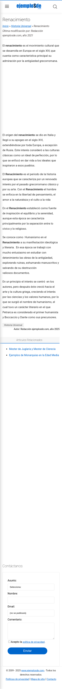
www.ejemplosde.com (33, 673)
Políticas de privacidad (17, 681)
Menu (7, 6)
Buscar (55, 7)
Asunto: (12, 580)
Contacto (51, 681)
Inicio (5, 26)
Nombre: (13, 593)
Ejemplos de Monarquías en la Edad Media (34, 355)
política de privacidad (33, 644)
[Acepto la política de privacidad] (9, 644)
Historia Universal (21, 26)
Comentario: (15, 619)
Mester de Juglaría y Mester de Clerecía (32, 349)
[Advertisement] (31, 97)
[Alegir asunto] (31, 587)
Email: (11, 606)
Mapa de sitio (38, 681)
